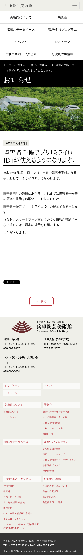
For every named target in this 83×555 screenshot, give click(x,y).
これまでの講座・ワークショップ (59, 460)
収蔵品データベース (21, 29)
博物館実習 (48, 471)
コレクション (10, 417)
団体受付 (7, 508)
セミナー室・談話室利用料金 (17, 513)
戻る (44, 301)
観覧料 (6, 491)
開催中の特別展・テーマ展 (56, 412)
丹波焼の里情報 (62, 54)
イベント (21, 41)
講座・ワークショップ (54, 454)
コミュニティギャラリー (15, 519)
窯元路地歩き (49, 497)
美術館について (21, 17)
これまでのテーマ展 (53, 428)
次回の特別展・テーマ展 (55, 417)
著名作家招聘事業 (51, 449)
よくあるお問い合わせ (14, 502)
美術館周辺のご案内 (53, 502)
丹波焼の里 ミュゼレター (56, 486)
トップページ (12, 385)
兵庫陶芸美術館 (18, 6)
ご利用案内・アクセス (20, 54)
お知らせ (44, 65)
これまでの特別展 (51, 423)
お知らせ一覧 (25, 65)
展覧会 (62, 17)
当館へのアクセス (12, 497)
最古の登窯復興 (50, 491)
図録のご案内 (49, 434)
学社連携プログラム (53, 465)
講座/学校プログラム (62, 29)
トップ (7, 65)
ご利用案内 (8, 486)
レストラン (62, 41)
